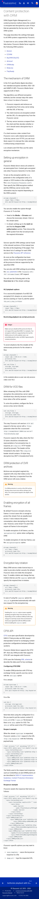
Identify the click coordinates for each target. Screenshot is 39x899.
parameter (11, 272)
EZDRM (9, 54)
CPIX (5, 636)
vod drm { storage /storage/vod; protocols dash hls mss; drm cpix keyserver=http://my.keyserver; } (20, 706)
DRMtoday (10, 65)
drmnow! (10, 61)
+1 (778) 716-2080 (23, 895)
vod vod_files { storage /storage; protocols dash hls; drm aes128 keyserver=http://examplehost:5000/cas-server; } (20, 414)
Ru (20, 3)
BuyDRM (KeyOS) (13, 58)
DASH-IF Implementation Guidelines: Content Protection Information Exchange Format (18, 777)
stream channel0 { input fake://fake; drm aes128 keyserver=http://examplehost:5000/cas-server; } (20, 201)
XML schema (25, 659)
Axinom (9, 51)
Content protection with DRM (24, 891)
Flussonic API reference (22, 253)
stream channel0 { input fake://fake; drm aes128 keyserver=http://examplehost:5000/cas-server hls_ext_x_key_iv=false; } (20, 309)
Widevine (10, 68)
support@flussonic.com (9, 895)
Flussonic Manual (7, 893)
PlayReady (10, 71)
